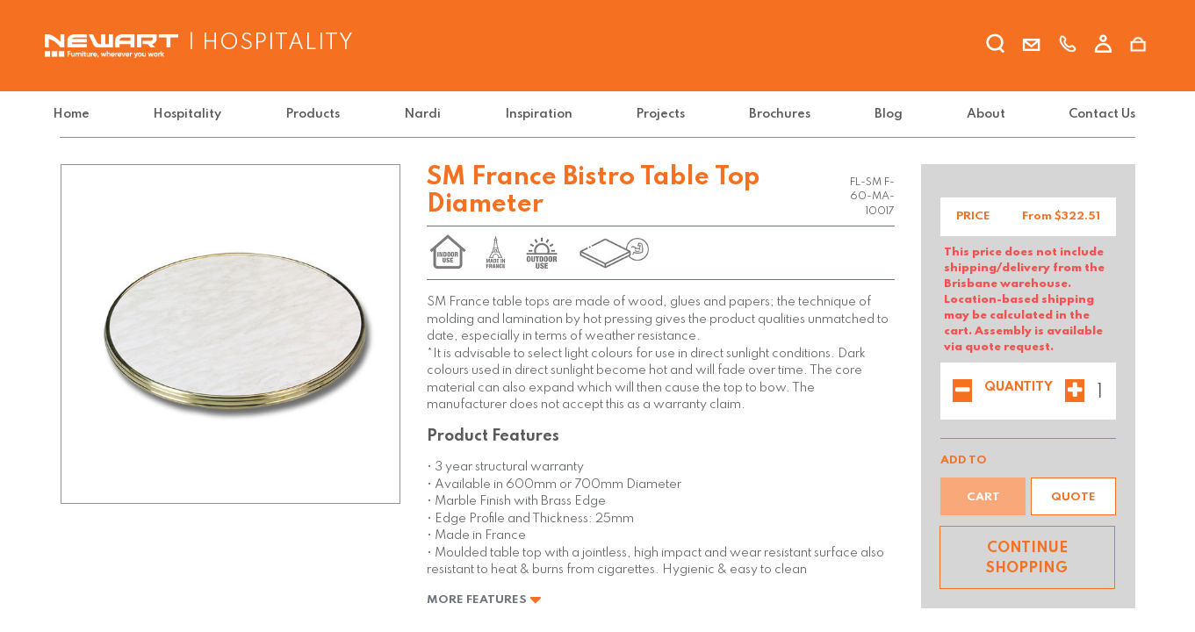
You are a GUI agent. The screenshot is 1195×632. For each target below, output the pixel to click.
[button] (1073, 496)
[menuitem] (82, 114)
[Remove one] (962, 392)
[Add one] (1075, 392)
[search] (995, 46)
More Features (484, 600)
